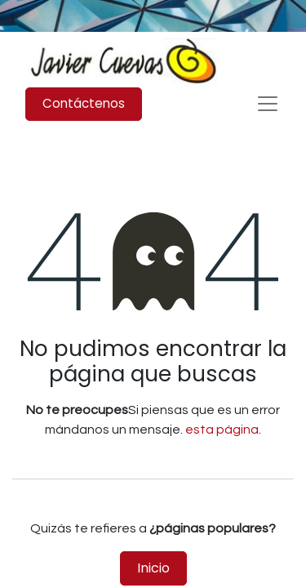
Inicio (153, 568)
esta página (222, 429)
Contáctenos (83, 103)
